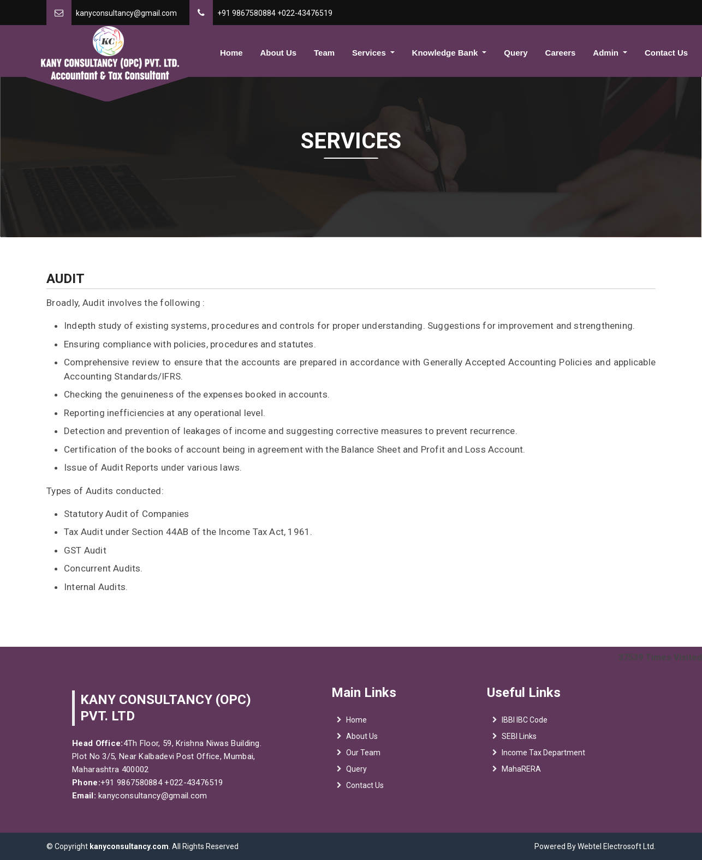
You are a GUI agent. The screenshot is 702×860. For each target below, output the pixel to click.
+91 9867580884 (246, 13)
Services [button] (370, 52)
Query (515, 52)
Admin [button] (607, 52)
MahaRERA (521, 776)
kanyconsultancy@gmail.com (126, 13)
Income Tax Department (543, 759)
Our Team (363, 759)
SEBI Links (519, 743)
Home (231, 52)
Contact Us (666, 52)
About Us (278, 52)
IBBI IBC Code (525, 727)
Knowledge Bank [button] (446, 52)
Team (324, 52)
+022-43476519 (304, 13)
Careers (560, 52)
